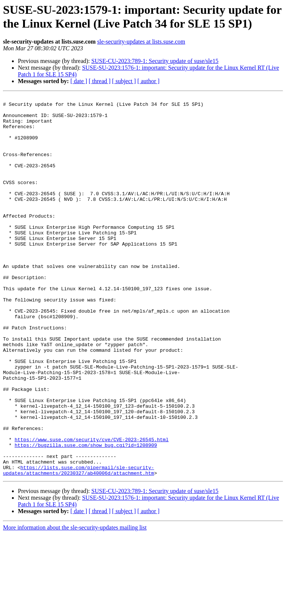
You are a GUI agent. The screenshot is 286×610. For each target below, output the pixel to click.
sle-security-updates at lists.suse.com (141, 41)
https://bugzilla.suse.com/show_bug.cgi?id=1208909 (86, 515)
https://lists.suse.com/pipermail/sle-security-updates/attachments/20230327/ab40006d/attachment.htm (78, 545)
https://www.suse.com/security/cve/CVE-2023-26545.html (91, 508)
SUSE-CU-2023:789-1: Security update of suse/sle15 (154, 61)
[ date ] (78, 81)
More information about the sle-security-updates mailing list (75, 603)
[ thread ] (100, 81)
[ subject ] (124, 81)
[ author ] (148, 81)
